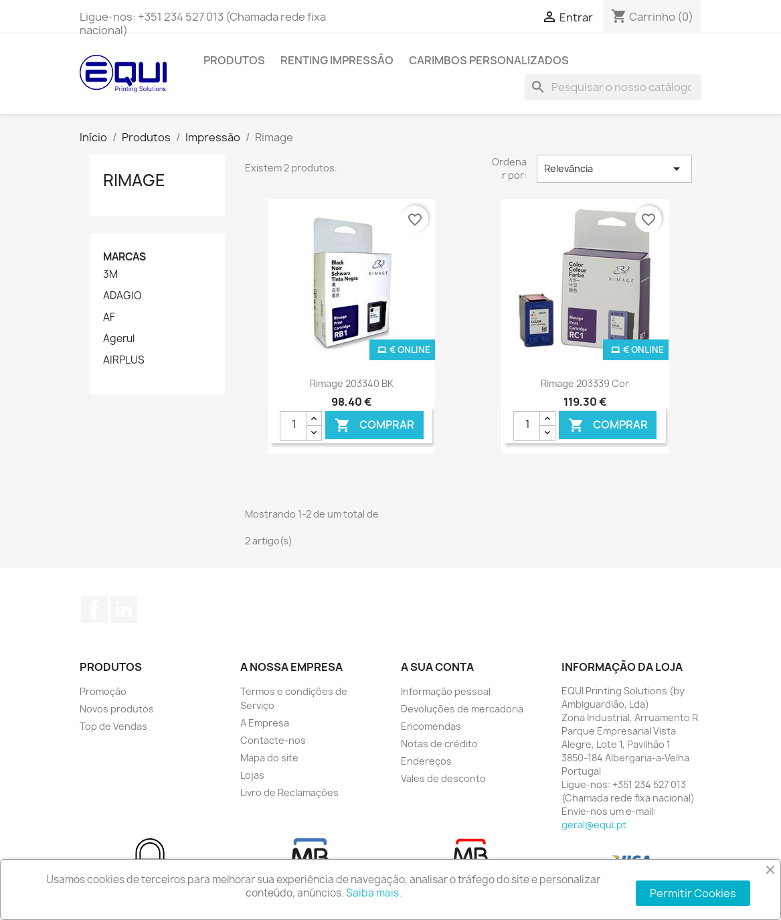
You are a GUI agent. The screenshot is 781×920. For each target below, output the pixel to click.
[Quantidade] (293, 426)
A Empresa (264, 722)
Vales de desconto (443, 778)
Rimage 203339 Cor (585, 383)
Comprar (374, 424)
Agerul (119, 339)
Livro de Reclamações (289, 792)
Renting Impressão (337, 60)
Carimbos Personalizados (489, 60)
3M (110, 274)
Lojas (252, 775)
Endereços (426, 761)
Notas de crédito (439, 743)
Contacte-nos (273, 740)
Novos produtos (117, 708)
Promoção (103, 691)
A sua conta (437, 667)
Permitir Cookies (693, 893)
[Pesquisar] (613, 87)
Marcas (124, 257)
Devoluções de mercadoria (462, 708)
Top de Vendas (113, 726)
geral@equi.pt (593, 824)
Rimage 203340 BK (352, 383)
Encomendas (431, 726)
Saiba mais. (374, 893)
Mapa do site (269, 757)
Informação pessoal (446, 691)
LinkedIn (123, 609)
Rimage (134, 180)
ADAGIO (122, 296)
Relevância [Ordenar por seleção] (614, 169)
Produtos (234, 60)
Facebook (94, 609)
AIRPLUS (124, 360)
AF (109, 317)
